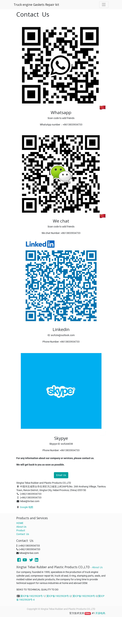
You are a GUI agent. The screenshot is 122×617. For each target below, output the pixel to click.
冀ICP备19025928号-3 (84, 596)
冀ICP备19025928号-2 (58, 596)
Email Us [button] (61, 475)
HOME (19, 523)
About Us (21, 526)
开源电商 (100, 613)
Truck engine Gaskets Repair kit (36, 4)
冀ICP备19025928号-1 (32, 596)
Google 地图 (26, 507)
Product (20, 530)
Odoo (87, 613)
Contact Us (22, 534)
